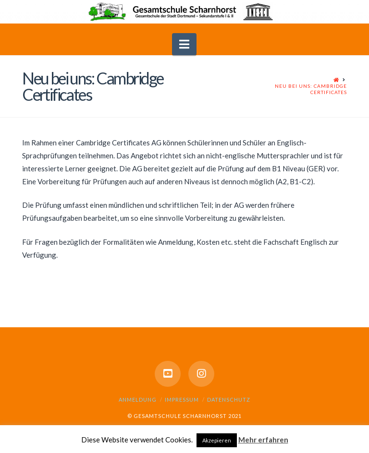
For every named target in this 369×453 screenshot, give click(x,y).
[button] (184, 44)
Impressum (182, 399)
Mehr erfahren (263, 439)
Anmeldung (138, 399)
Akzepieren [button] (216, 440)
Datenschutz (228, 399)
